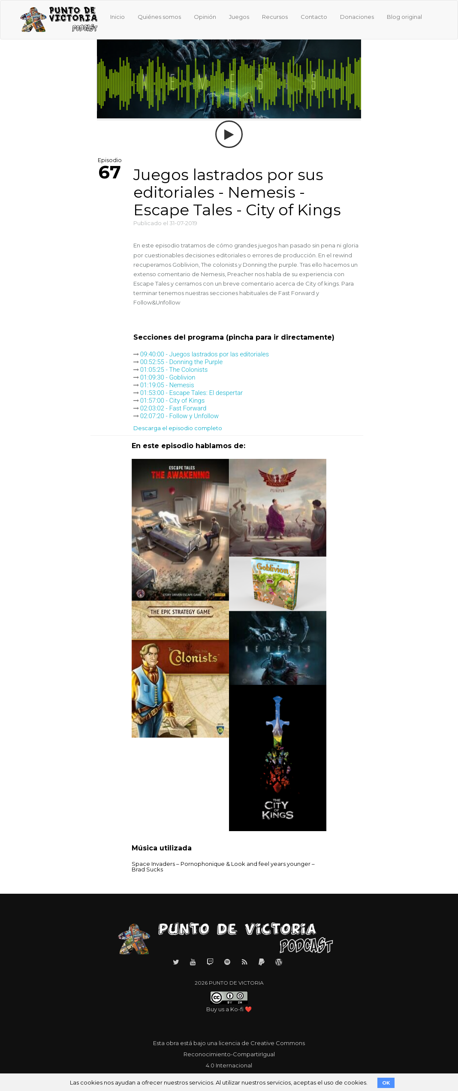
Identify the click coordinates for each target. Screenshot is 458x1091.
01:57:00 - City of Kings (172, 400)
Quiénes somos (159, 16)
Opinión (205, 16)
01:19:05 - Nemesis (167, 385)
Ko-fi (237, 1009)
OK (386, 1083)
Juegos (239, 16)
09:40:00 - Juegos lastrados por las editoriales (204, 354)
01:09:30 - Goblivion (168, 377)
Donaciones (357, 16)
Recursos (275, 16)
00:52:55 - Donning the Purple (181, 362)
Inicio (117, 16)
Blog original (404, 16)
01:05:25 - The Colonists (174, 370)
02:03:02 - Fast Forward (173, 408)
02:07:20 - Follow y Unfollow (179, 416)
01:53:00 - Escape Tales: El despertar (191, 393)
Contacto (314, 16)
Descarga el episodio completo (177, 428)
